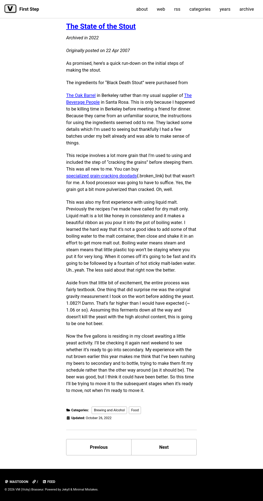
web (161, 9)
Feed (48, 482)
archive (247, 9)
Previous (99, 447)
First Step (29, 9)
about (142, 9)
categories (200, 9)
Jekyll (66, 489)
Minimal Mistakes (85, 489)
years (225, 9)
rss (177, 9)
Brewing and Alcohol (109, 410)
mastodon (16, 482)
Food (135, 410)
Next (164, 447)
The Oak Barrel (81, 95)
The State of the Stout (101, 26)
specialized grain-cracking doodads (101, 175)
